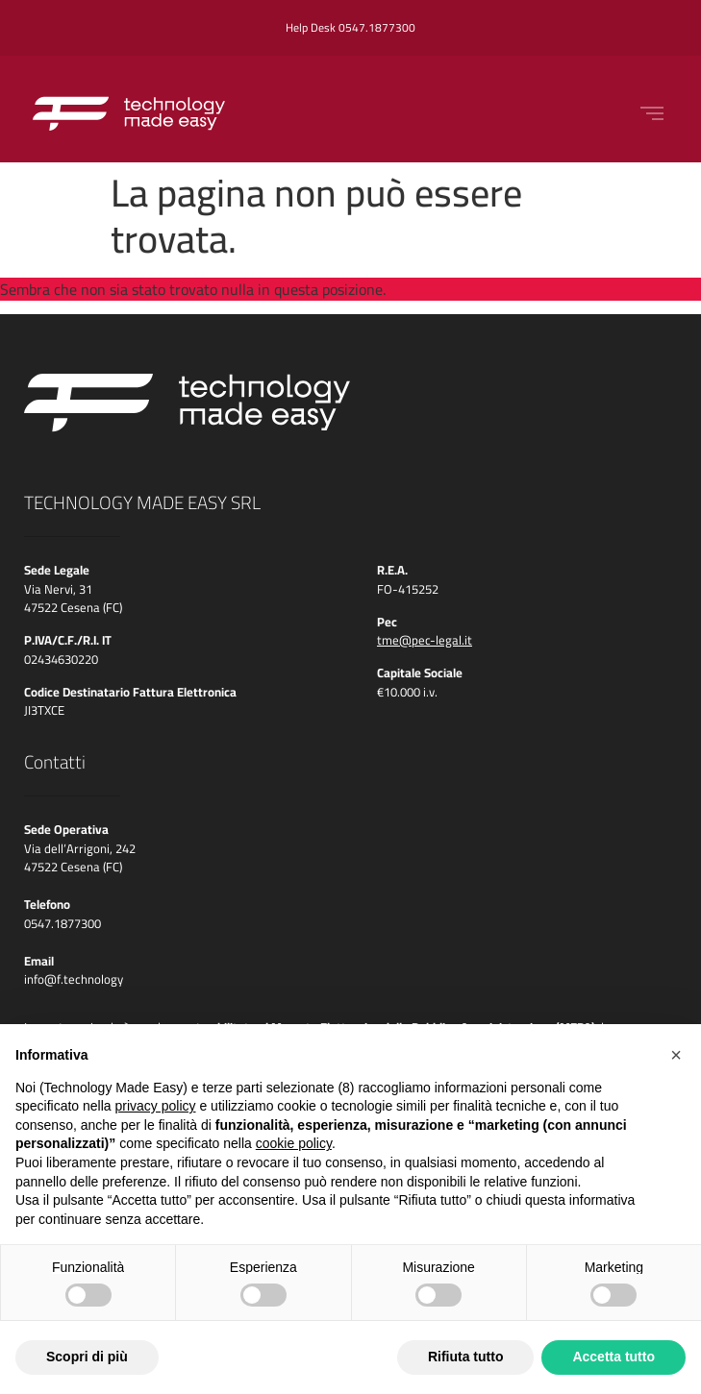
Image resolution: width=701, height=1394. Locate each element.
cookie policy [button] (294, 1143)
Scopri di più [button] (87, 1356)
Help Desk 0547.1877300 (350, 27)
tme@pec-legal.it (424, 639)
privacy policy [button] (155, 1105)
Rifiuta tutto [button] (466, 1356)
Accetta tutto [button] (613, 1356)
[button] (676, 1054)
